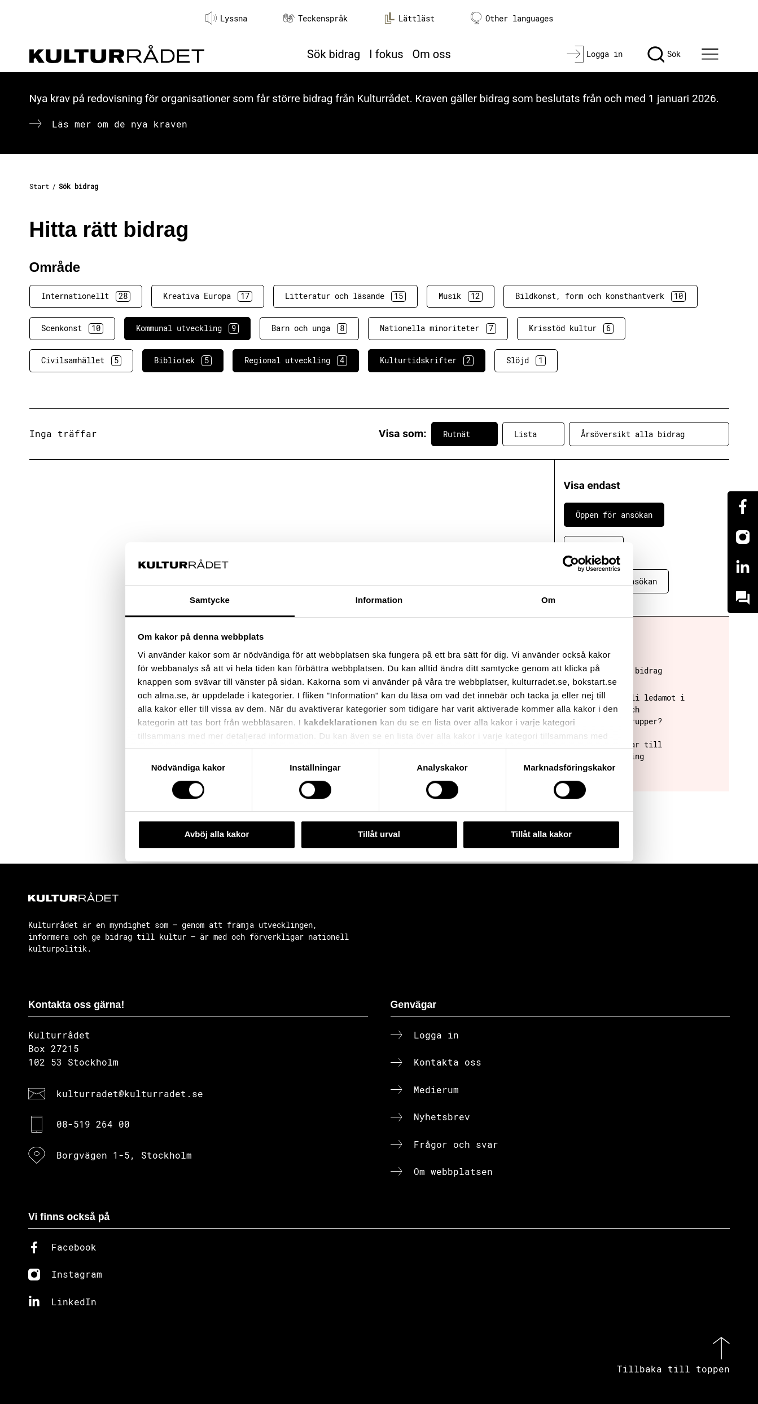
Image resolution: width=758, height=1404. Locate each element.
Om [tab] (548, 600)
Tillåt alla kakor (541, 834)
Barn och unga (309, 328)
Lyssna (226, 18)
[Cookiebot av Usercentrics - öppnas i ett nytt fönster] (571, 563)
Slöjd (526, 360)
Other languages (512, 18)
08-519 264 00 (93, 1124)
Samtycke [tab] (210, 600)
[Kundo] (743, 598)
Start (39, 186)
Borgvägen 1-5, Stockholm (124, 1155)
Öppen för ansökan (614, 514)
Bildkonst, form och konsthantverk (600, 296)
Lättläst (409, 18)
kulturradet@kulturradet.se (129, 1093)
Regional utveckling (295, 360)
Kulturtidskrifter (427, 360)
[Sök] (664, 54)
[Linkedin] (743, 567)
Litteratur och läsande (345, 296)
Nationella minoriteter (438, 328)
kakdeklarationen (341, 722)
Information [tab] (379, 600)
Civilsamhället (81, 360)
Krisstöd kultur (571, 328)
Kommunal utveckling (187, 328)
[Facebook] (743, 506)
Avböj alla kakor (217, 834)
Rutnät (464, 433)
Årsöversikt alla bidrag (649, 433)
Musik (461, 296)
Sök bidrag (333, 54)
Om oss (432, 54)
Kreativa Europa (207, 296)
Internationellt (85, 296)
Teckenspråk (315, 18)
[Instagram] (743, 537)
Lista (533, 433)
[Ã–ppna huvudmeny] (711, 54)
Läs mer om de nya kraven (119, 124)
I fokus (386, 54)
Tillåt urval (379, 834)
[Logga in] (594, 54)
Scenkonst (72, 328)
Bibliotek (183, 360)
